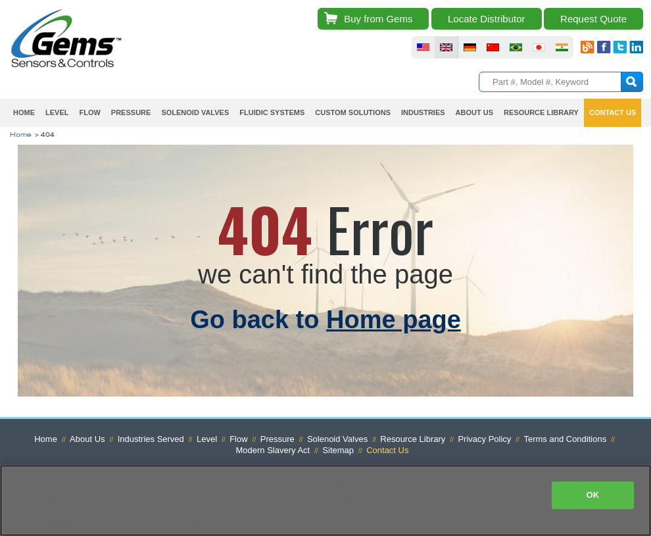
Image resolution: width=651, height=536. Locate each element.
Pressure (131, 112)
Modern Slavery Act (273, 450)
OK (592, 495)
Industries (423, 112)
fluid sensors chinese (493, 47)
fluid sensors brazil (516, 47)
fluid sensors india (562, 47)
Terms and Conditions (564, 439)
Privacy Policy (484, 439)
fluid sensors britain (446, 47)
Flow (89, 112)
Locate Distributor (486, 18)
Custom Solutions (353, 112)
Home (24, 112)
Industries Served (151, 439)
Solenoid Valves (195, 112)
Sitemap (338, 450)
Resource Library (541, 112)
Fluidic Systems (271, 112)
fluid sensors (423, 47)
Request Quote (593, 18)
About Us (474, 112)
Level (56, 112)
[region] (325, 500)
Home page (393, 319)
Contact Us (612, 112)
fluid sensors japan (539, 47)
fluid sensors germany (470, 47)
